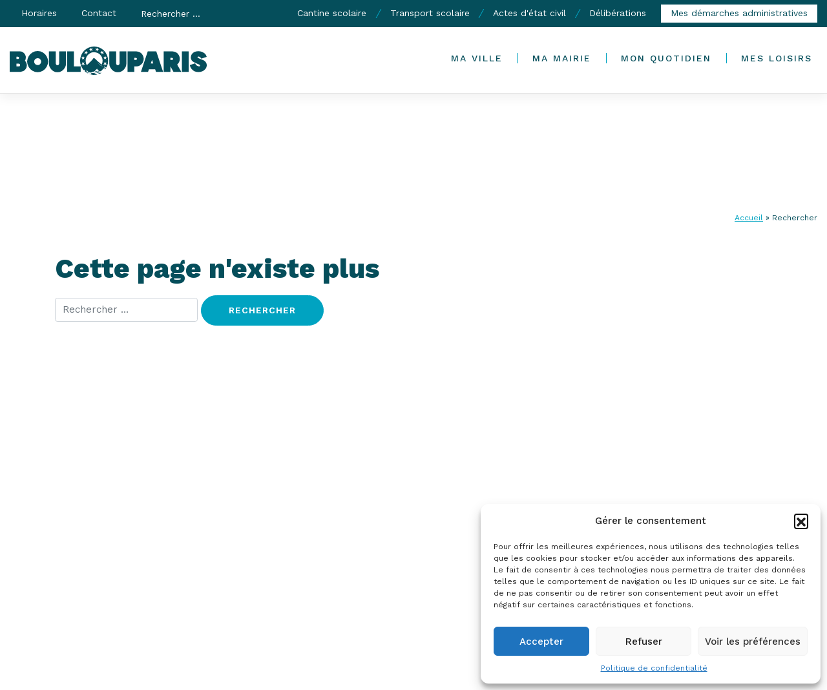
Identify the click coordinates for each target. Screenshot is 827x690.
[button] (801, 520)
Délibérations (617, 13)
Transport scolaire (430, 13)
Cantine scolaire (331, 13)
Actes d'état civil (529, 13)
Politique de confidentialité (654, 668)
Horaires (39, 13)
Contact (98, 13)
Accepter (541, 641)
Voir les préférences (753, 641)
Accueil (749, 217)
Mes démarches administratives (739, 13)
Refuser (643, 641)
